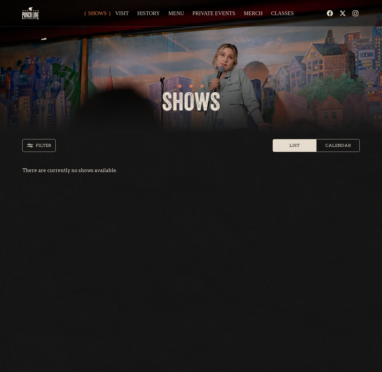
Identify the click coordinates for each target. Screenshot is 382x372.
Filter (39, 145)
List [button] (294, 145)
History (148, 13)
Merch (253, 13)
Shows (97, 13)
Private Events (214, 13)
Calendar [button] (338, 145)
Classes (282, 13)
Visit (122, 13)
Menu (176, 13)
